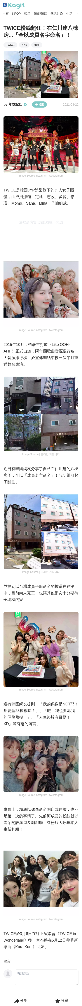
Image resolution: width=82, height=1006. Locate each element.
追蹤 (39, 104)
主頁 (6, 13)
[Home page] (13, 6)
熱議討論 (57, 13)
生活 (69, 13)
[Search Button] (76, 14)
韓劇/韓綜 (40, 13)
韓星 (27, 13)
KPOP (16, 13)
